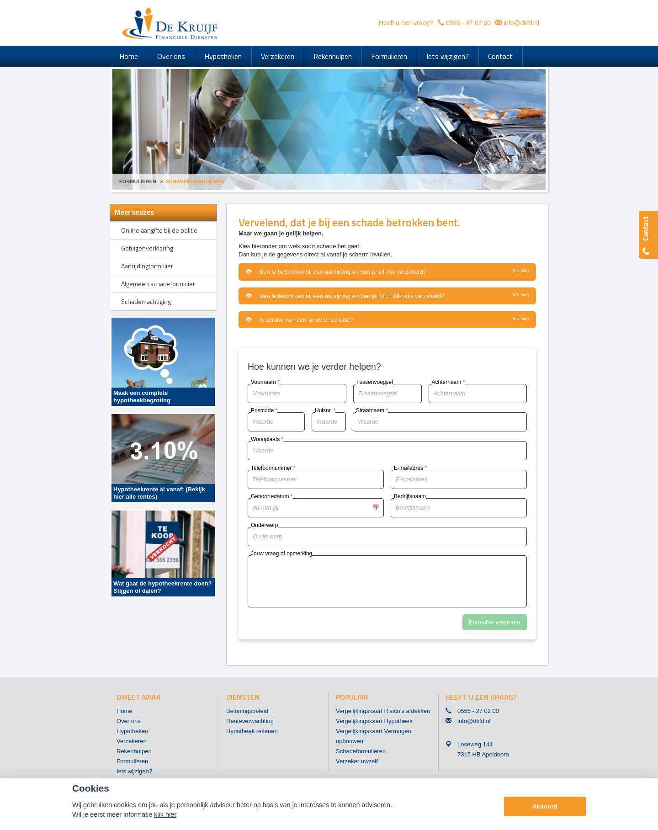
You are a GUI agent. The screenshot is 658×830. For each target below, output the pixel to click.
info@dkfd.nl (521, 23)
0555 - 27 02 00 (468, 23)
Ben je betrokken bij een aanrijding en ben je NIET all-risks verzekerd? (387, 295)
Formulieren (137, 181)
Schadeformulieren (195, 181)
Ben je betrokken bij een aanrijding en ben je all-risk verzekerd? (387, 271)
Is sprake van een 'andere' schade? (387, 319)
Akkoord (544, 806)
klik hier (165, 814)
